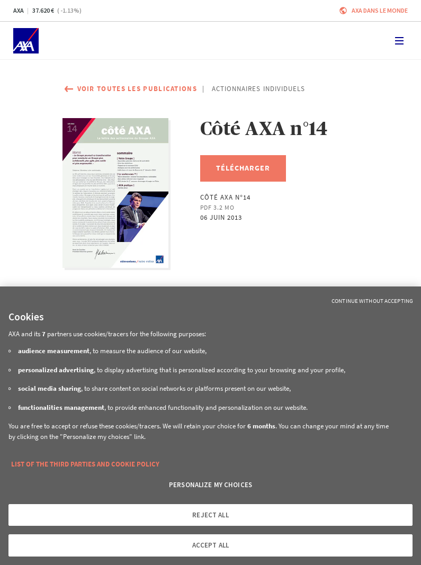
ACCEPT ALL (210, 545)
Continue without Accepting (372, 300)
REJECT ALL (210, 514)
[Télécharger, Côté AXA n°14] (243, 168)
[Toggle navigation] (399, 40)
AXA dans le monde (380, 10)
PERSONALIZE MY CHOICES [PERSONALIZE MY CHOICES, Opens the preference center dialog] (210, 484)
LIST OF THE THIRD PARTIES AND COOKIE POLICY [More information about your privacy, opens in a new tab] (85, 464)
